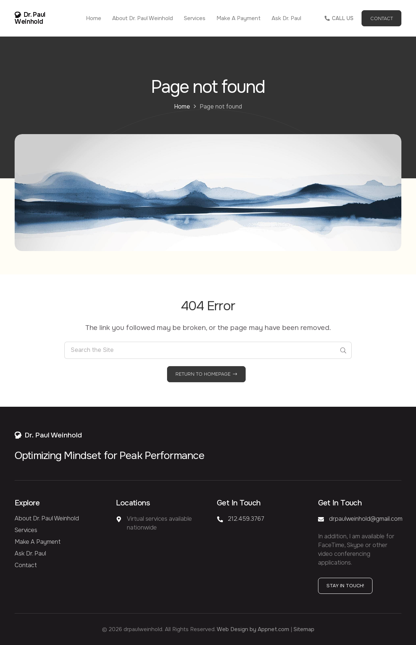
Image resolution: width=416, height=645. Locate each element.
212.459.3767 (246, 519)
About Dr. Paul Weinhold (47, 518)
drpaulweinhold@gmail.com (365, 519)
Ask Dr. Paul (30, 553)
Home (182, 106)
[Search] (343, 357)
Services (26, 530)
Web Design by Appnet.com (253, 629)
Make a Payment (38, 542)
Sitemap (304, 629)
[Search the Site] (208, 357)
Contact (26, 565)
